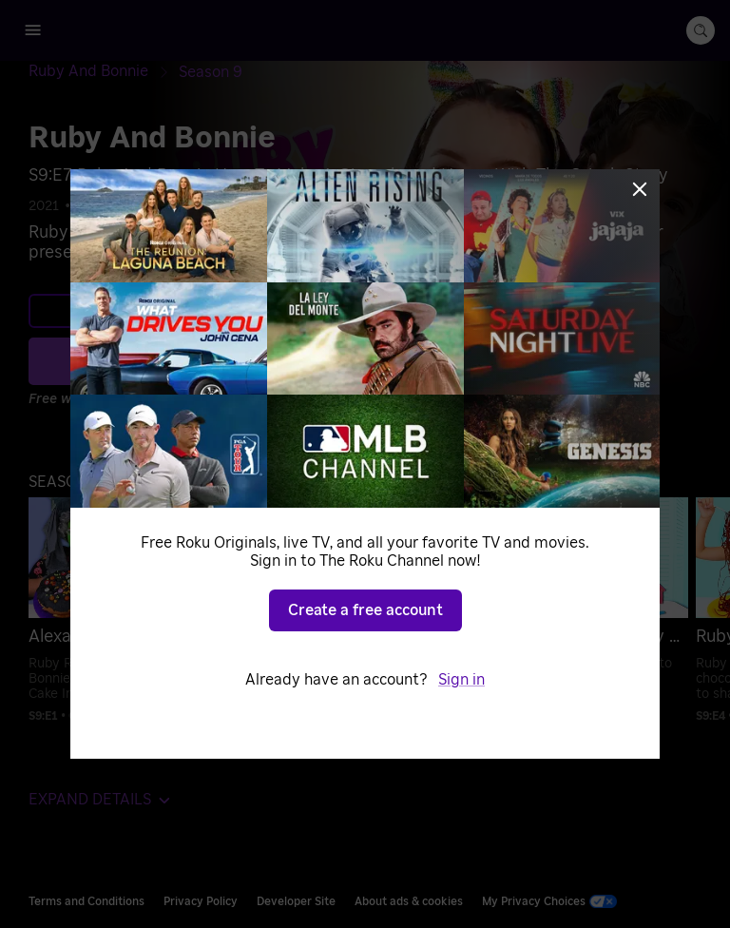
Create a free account (365, 610)
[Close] (639, 189)
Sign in (461, 679)
